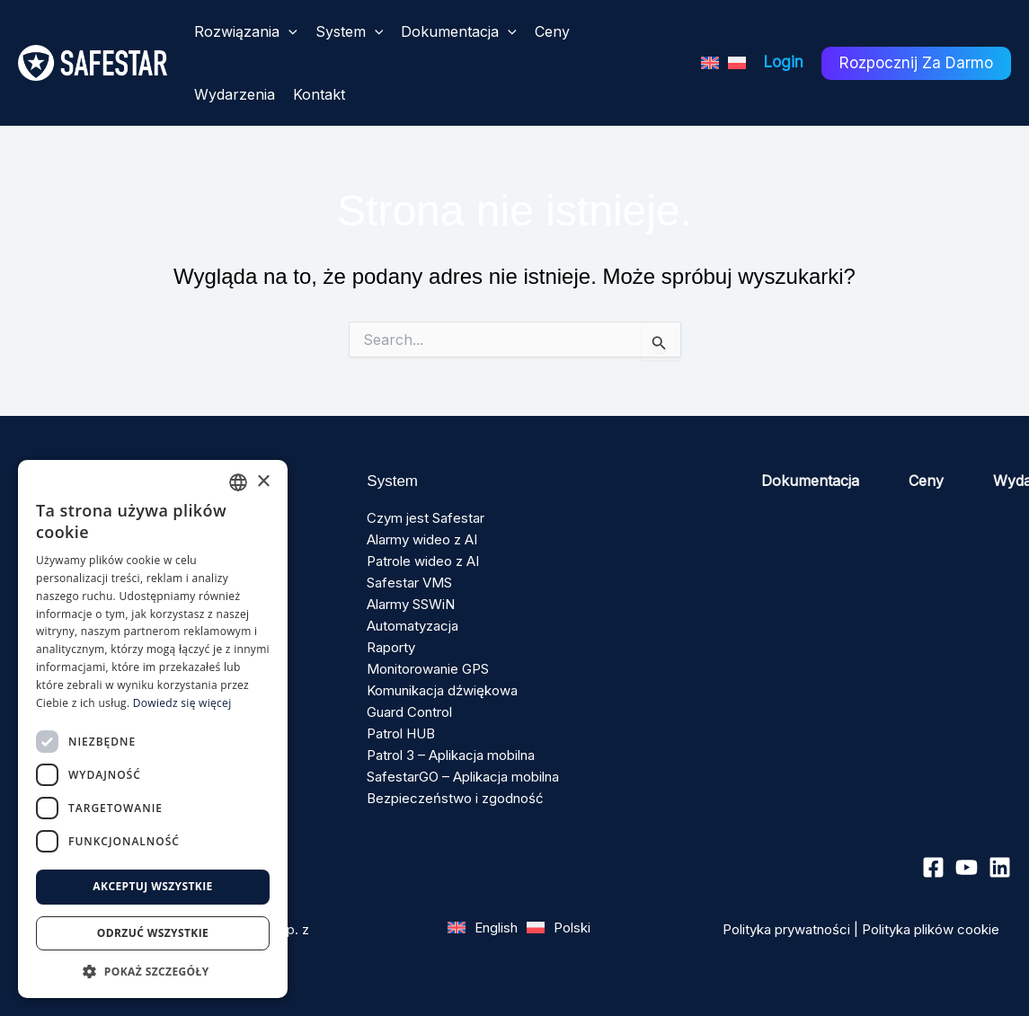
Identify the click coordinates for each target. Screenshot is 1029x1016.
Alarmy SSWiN (411, 604)
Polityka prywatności (786, 929)
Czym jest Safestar (425, 517)
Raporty (391, 647)
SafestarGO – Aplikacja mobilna (463, 776)
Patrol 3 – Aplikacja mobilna (451, 755)
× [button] (263, 482)
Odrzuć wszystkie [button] (152, 933)
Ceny (926, 481)
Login (783, 62)
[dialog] (153, 729)
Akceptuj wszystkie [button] (152, 886)
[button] (288, 31)
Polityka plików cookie (930, 929)
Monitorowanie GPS (428, 668)
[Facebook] (933, 867)
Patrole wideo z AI (423, 561)
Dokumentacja (810, 481)
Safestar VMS (409, 582)
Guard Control (409, 711)
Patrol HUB (401, 733)
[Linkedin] (1000, 867)
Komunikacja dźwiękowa (442, 690)
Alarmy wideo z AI (422, 539)
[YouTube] (966, 867)
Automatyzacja (412, 625)
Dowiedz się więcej (182, 703)
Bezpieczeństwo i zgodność (455, 798)
